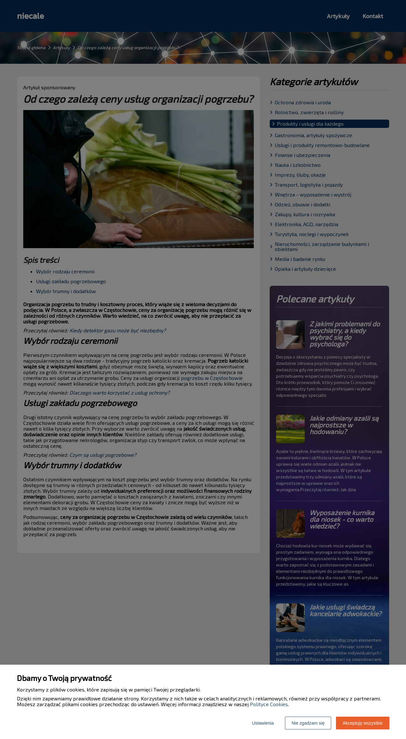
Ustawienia (263, 723)
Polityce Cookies (269, 704)
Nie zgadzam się (308, 723)
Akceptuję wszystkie (362, 723)
